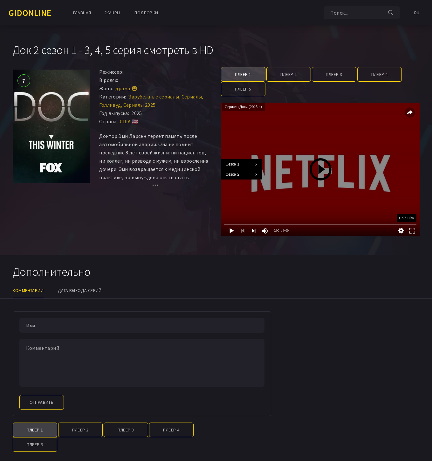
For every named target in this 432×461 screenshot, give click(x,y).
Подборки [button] (146, 13)
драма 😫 (126, 88)
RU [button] (417, 13)
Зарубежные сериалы (153, 96)
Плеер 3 (334, 74)
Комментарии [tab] (28, 290)
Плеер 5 (243, 89)
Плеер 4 (379, 74)
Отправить (42, 402)
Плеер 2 (288, 74)
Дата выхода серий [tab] (80, 290)
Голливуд (110, 105)
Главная (82, 13)
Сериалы (192, 96)
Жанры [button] (112, 13)
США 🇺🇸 (129, 121)
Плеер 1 (243, 74)
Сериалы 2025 (139, 105)
